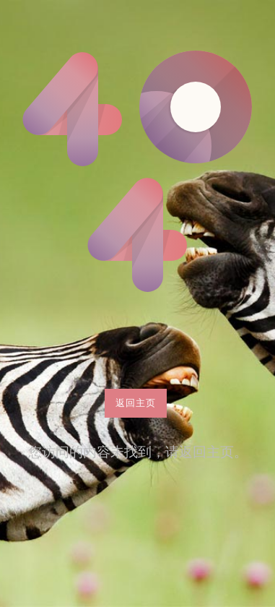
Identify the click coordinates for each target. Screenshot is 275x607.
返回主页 (135, 402)
